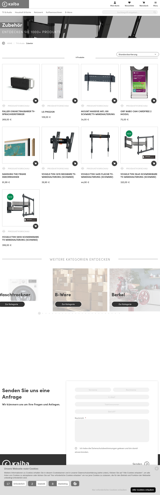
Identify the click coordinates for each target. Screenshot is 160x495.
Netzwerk (38, 12)
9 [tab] (66, 313)
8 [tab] (62, 313)
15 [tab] (85, 313)
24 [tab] (115, 313)
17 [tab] (92, 313)
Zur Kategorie (68, 304)
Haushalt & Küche (23, 12)
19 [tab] (99, 313)
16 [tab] (89, 313)
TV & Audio (7, 12)
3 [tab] (46, 313)
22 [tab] (109, 313)
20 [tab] (102, 313)
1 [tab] (39, 313)
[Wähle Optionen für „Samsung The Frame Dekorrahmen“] (35, 163)
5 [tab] (52, 313)
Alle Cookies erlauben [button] (143, 490)
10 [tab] (69, 313)
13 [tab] (79, 313)
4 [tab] (49, 313)
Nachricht (80, 418)
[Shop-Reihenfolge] (137, 54)
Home (9, 43)
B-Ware (68, 12)
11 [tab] (72, 313)
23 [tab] (112, 313)
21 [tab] (105, 313)
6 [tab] (56, 313)
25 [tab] (119, 313)
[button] (15, 483)
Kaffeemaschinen (54, 12)
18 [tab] (95, 313)
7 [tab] (59, 313)
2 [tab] (43, 313)
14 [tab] (82, 313)
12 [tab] (76, 313)
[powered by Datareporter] (156, 470)
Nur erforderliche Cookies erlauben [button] (109, 490)
